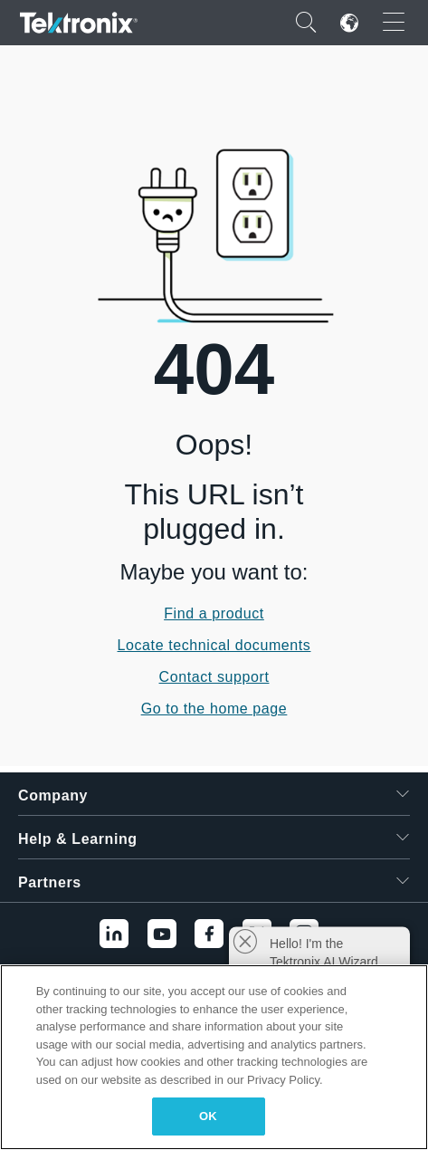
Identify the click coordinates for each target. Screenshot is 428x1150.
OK (208, 1116)
